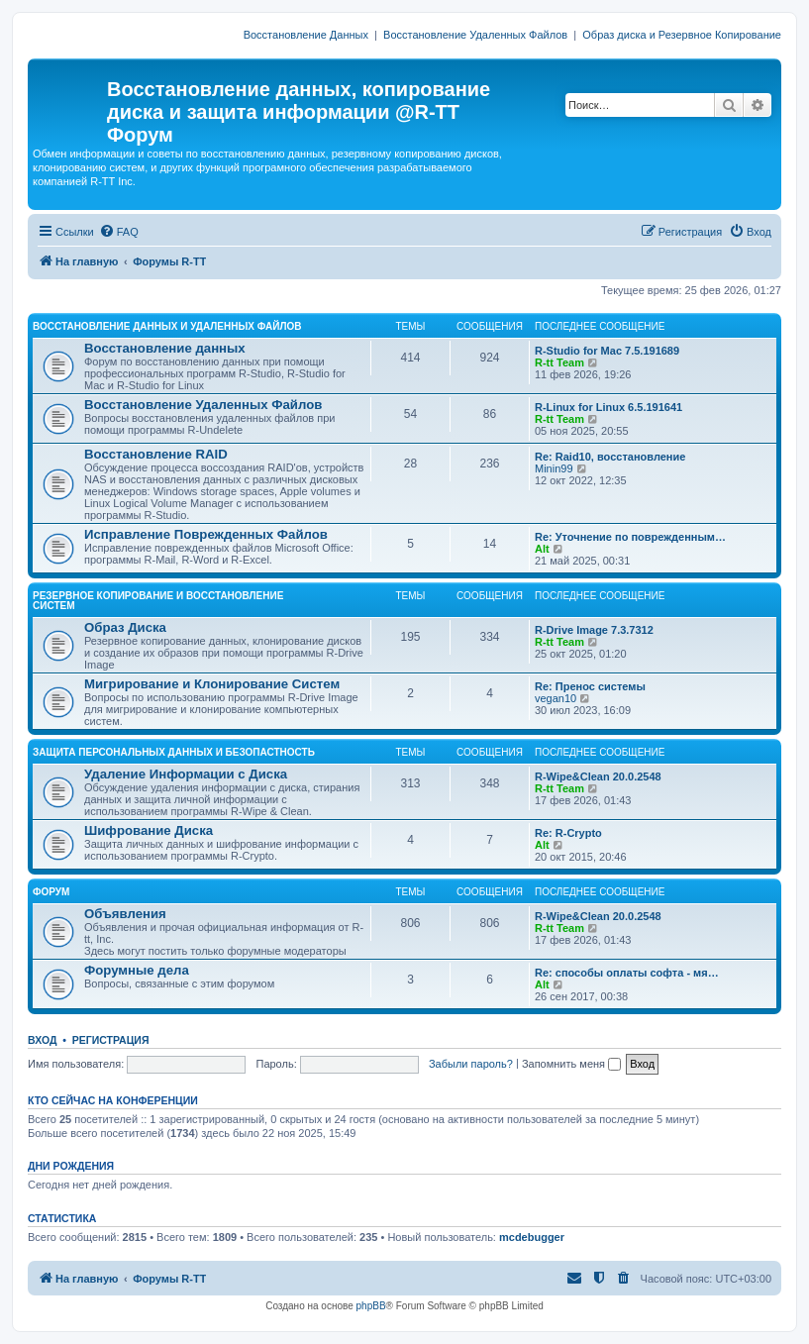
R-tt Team (559, 362)
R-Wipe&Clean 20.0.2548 (598, 776)
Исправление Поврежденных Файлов (206, 534)
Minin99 (554, 468)
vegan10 (555, 698)
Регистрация (111, 1040)
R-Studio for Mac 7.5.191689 (607, 351)
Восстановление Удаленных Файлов (475, 35)
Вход (42, 1040)
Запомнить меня (571, 1064)
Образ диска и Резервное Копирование (681, 35)
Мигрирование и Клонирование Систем (212, 683)
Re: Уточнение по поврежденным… (630, 537)
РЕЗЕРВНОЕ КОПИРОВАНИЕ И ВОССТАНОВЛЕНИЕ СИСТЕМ (158, 600)
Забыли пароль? (471, 1064)
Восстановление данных (165, 348)
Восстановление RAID (156, 454)
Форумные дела (136, 970)
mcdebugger (531, 1237)
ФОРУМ (51, 891)
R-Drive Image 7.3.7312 (594, 630)
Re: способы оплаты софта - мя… (627, 973)
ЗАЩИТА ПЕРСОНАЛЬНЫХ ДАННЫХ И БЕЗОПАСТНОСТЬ (174, 752)
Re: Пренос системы (590, 686)
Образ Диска (125, 627)
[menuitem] (119, 232)
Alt (542, 549)
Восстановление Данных (306, 35)
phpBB (371, 1305)
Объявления (125, 913)
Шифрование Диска (148, 830)
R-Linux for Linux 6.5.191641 (608, 407)
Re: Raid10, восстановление (610, 457)
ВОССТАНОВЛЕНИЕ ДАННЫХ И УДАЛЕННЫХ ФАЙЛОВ (167, 326)
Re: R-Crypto (568, 833)
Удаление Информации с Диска (185, 774)
